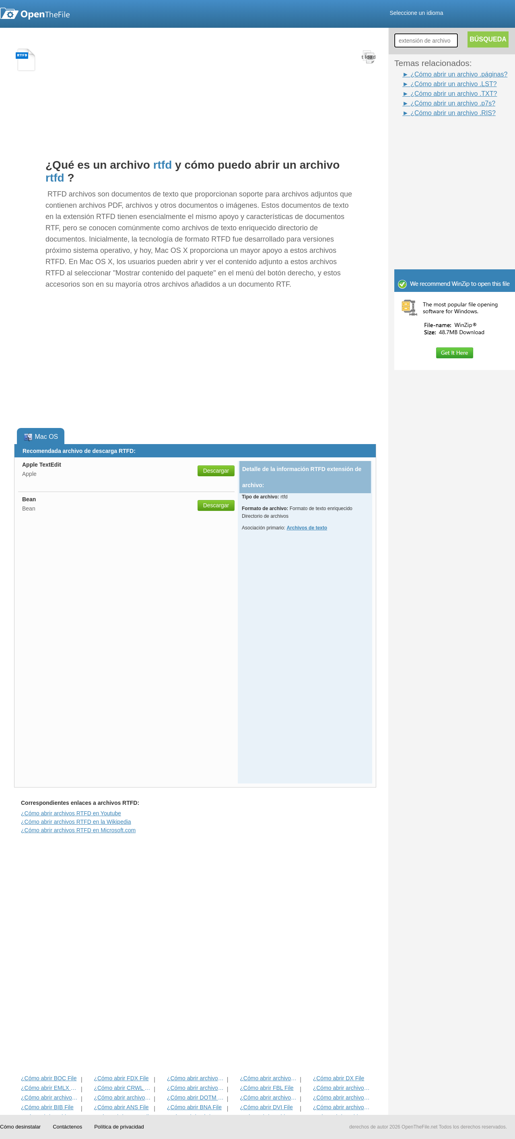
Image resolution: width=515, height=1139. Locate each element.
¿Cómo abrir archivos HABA (342, 1107)
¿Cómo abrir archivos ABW (269, 1097)
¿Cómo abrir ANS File (121, 1107)
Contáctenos (67, 1127)
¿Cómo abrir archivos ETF (196, 1078)
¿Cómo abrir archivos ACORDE (123, 1097)
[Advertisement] (442, 136)
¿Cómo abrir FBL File (266, 1088)
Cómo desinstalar (20, 1127)
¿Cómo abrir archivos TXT (50, 1097)
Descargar (216, 470)
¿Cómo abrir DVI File (266, 1107)
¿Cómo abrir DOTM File (196, 1097)
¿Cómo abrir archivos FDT (342, 1088)
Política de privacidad (119, 1127)
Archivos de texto (306, 528)
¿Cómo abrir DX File (339, 1078)
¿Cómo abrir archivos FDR (196, 1088)
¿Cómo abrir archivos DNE (342, 1097)
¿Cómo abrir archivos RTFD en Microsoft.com (78, 830)
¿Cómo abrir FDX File (121, 1078)
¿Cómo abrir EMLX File (50, 1088)
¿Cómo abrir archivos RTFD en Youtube (71, 813)
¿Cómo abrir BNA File (194, 1107)
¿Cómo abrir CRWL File (123, 1088)
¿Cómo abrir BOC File (48, 1078)
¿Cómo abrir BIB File (47, 1107)
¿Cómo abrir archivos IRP (269, 1078)
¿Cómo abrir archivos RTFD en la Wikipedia (76, 822)
